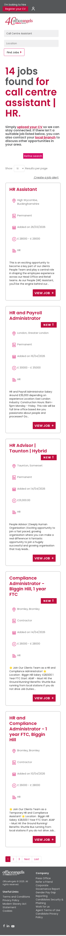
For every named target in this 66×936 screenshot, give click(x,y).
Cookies (7, 911)
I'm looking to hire (15, 4)
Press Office (43, 878)
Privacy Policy (11, 900)
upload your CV (29, 127)
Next (27, 859)
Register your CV (15, 9)
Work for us (43, 906)
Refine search (33, 156)
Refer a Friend (44, 882)
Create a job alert (46, 177)
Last (36, 859)
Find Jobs (13, 52)
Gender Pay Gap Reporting (46, 894)
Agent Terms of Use (48, 910)
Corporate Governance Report (48, 887)
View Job (42, 293)
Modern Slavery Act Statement (14, 905)
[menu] (19, 168)
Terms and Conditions (16, 896)
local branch (45, 137)
